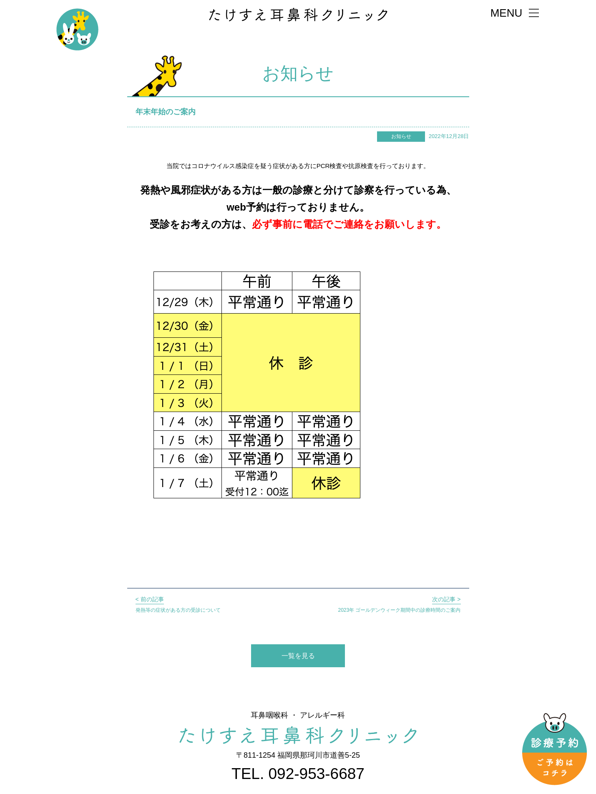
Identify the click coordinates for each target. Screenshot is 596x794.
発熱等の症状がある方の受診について (178, 604)
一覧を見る (298, 655)
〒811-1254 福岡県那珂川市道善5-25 (298, 755)
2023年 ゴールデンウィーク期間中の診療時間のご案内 (399, 604)
